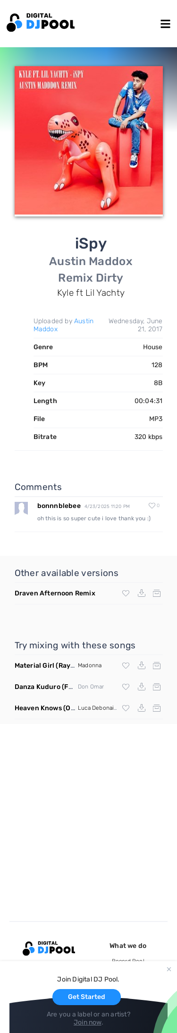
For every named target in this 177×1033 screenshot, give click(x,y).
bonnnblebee (59, 506)
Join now (87, 1022)
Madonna (89, 665)
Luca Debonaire (98, 708)
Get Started (86, 997)
